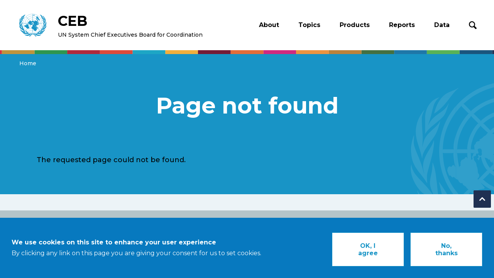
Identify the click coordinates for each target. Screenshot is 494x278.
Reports (402, 25)
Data (442, 25)
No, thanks (446, 252)
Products (355, 25)
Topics (309, 25)
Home (27, 63)
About (269, 25)
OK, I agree (368, 252)
